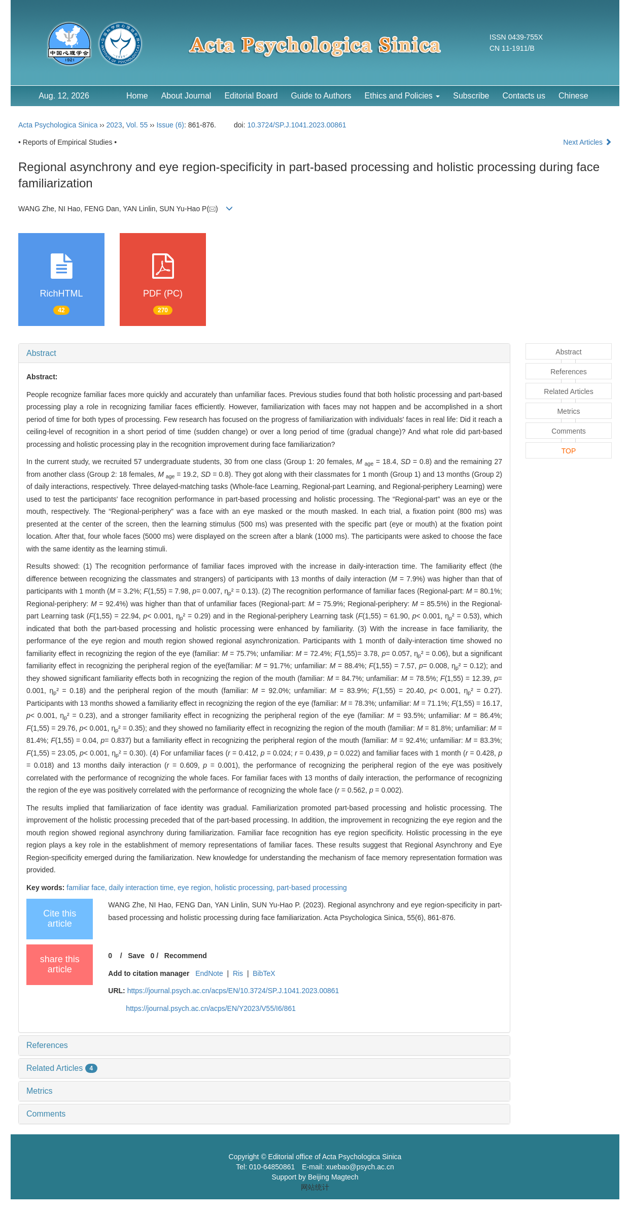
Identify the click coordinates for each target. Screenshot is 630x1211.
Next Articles (587, 142)
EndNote (209, 973)
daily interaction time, (143, 887)
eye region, (196, 887)
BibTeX (264, 973)
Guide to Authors (321, 95)
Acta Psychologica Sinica (57, 125)
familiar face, (87, 887)
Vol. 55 (137, 125)
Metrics (39, 1091)
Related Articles (61, 1068)
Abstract (41, 353)
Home (137, 95)
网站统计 (315, 1187)
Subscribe (471, 95)
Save (136, 956)
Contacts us (523, 95)
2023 (114, 125)
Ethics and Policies (402, 95)
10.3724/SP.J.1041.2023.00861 (297, 125)
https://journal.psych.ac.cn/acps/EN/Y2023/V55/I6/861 (211, 1008)
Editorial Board (250, 95)
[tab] (264, 353)
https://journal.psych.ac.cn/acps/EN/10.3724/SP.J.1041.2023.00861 (233, 991)
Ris (238, 973)
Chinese (573, 95)
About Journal (186, 95)
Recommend (185, 956)
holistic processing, (245, 887)
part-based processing (311, 887)
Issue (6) (170, 125)
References (47, 1045)
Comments (45, 1113)
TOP (569, 451)
